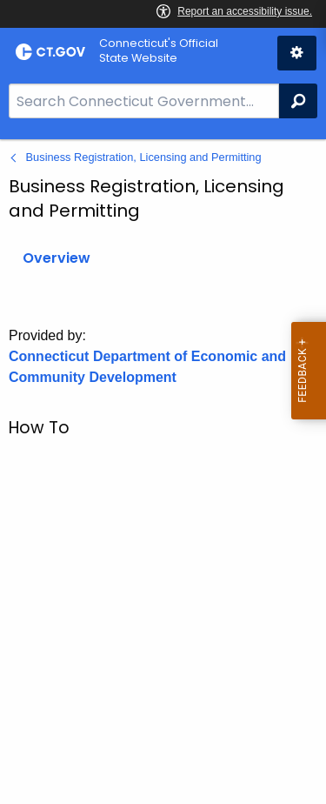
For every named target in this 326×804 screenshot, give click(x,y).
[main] (163, 471)
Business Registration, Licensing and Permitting (144, 157)
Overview (56, 258)
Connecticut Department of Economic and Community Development (147, 367)
